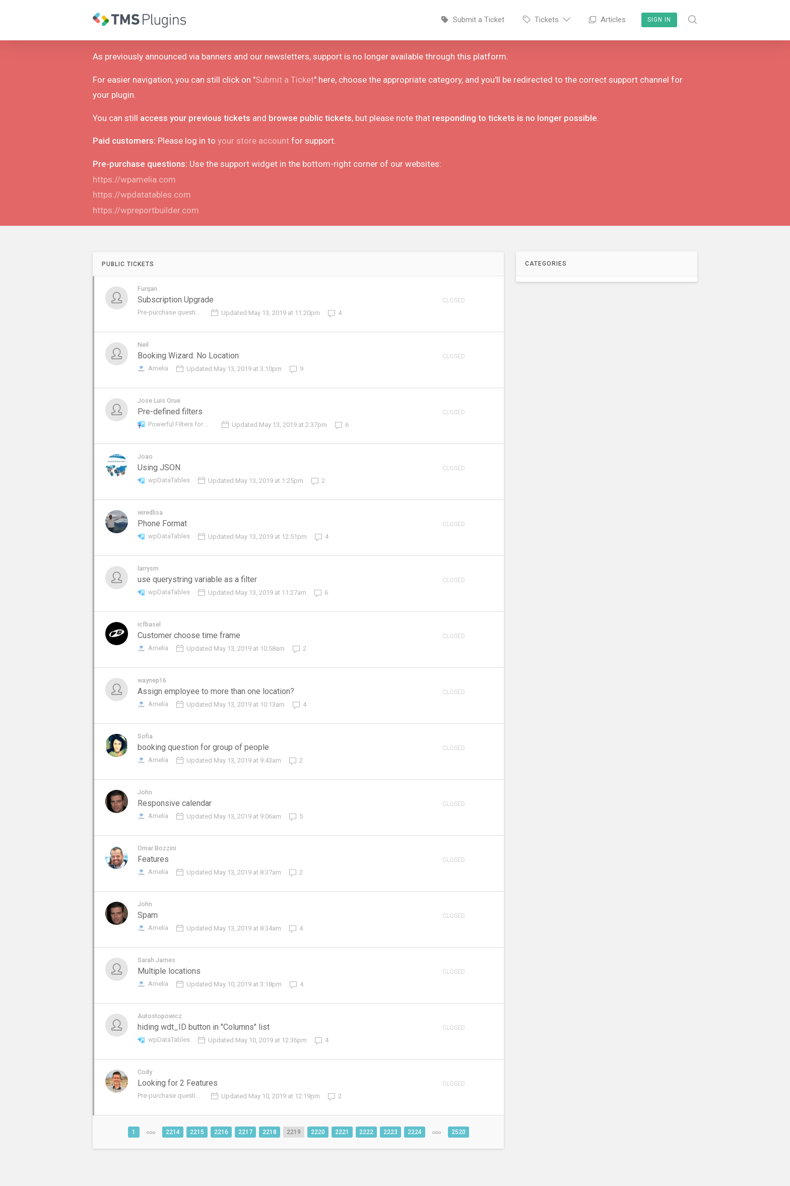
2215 (197, 1144)
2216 (221, 1144)
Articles (607, 19)
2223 (390, 1144)
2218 (269, 1144)
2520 (458, 1144)
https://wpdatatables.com (142, 195)
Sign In (659, 19)
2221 (342, 1144)
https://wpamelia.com (134, 179)
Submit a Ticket (284, 80)
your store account (253, 141)
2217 (245, 1144)
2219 (294, 1144)
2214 (173, 1144)
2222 (366, 1144)
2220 (318, 1144)
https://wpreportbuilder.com (146, 210)
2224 (415, 1144)
